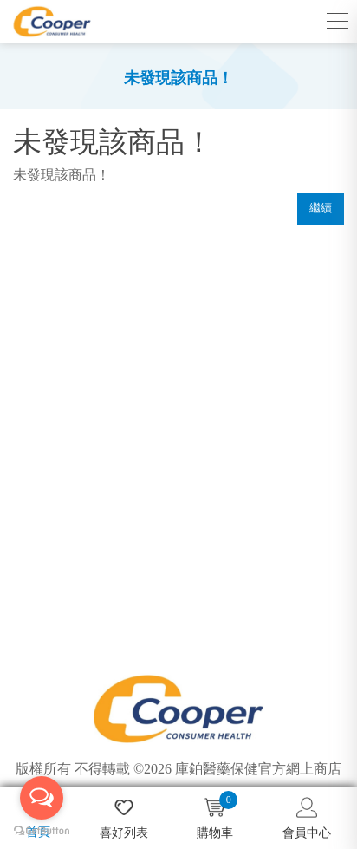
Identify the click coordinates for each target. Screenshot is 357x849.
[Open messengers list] (41, 798)
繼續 (320, 207)
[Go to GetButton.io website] (41, 831)
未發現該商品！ (178, 78)
